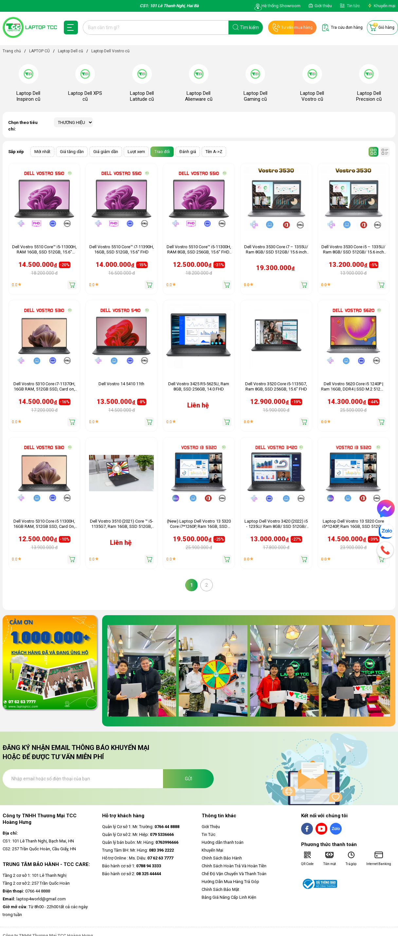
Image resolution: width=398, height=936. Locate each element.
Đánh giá (187, 151)
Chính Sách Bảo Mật (220, 889)
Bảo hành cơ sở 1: (131, 865)
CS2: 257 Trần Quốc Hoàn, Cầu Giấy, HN (39, 848)
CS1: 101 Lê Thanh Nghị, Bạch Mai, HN (38, 841)
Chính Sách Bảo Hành (222, 858)
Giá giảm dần (105, 151)
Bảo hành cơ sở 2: (131, 873)
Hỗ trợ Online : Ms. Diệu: (137, 858)
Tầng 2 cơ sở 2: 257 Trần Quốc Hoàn (36, 883)
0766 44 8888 (26, 891)
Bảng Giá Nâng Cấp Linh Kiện (229, 897)
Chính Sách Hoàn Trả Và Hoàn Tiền (234, 865)
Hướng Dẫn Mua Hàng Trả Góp (230, 881)
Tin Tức (208, 834)
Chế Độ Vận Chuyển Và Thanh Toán (234, 873)
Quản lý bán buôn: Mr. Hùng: (140, 842)
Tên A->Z (214, 151)
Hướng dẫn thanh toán (223, 842)
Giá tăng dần (72, 151)
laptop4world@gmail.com (34, 898)
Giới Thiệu (211, 826)
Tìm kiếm (249, 27)
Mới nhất (42, 151)
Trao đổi (162, 151)
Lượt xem (136, 151)
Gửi (188, 778)
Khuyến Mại (212, 850)
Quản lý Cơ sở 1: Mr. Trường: (140, 826)
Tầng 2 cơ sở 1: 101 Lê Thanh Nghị (34, 875)
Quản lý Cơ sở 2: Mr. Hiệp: (138, 834)
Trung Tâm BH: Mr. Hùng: (138, 850)
